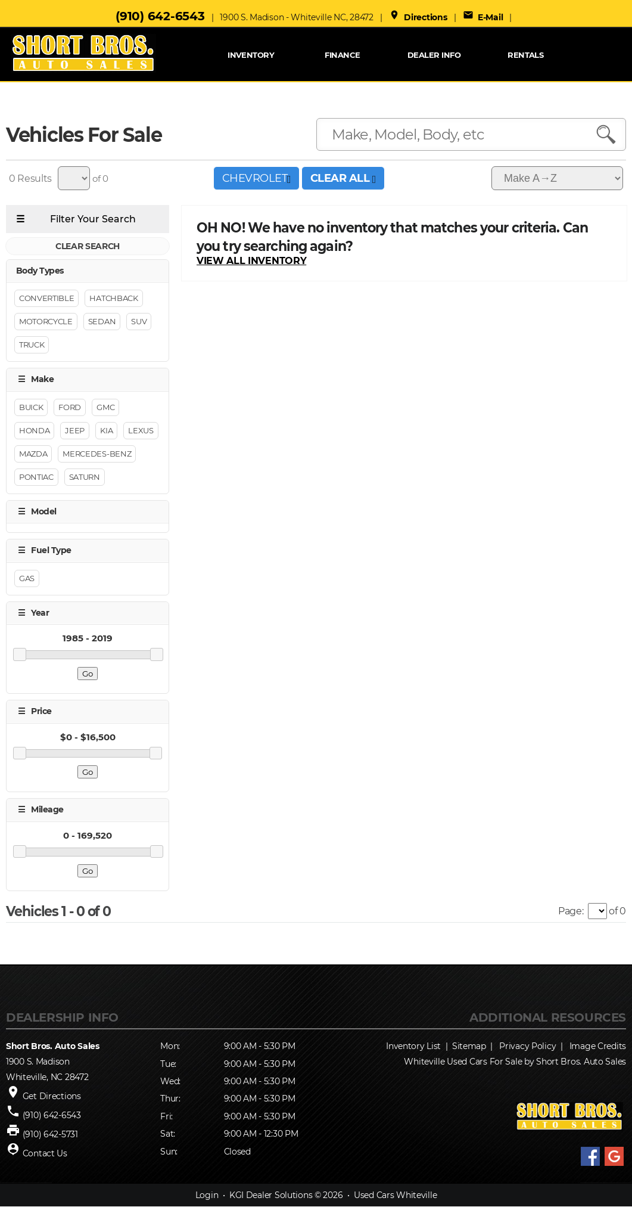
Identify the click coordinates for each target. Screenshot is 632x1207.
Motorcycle (46, 322)
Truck (31, 345)
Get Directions (52, 1096)
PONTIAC (36, 477)
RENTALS (525, 55)
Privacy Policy (527, 1046)
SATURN (84, 477)
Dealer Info (433, 55)
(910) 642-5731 (50, 1134)
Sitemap (469, 1046)
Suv (139, 322)
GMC (105, 407)
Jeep (75, 430)
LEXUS (140, 430)
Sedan (102, 322)
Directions (418, 17)
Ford (69, 407)
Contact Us (45, 1153)
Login (207, 1195)
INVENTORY (251, 55)
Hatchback (113, 298)
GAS (27, 578)
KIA (106, 430)
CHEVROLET (256, 178)
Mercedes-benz (97, 453)
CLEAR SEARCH (87, 246)
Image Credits (597, 1046)
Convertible (46, 298)
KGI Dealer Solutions (270, 1195)
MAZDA (33, 453)
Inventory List (413, 1046)
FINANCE (342, 55)
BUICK (31, 407)
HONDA (34, 430)
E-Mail (483, 17)
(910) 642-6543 (160, 16)
